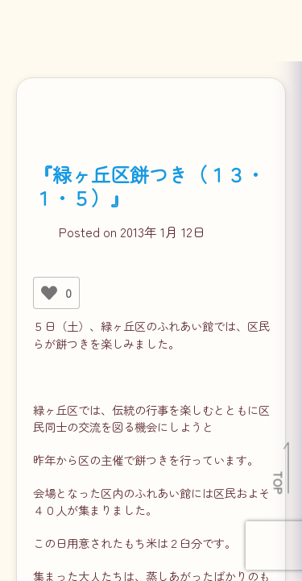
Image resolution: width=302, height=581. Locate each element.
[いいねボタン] (49, 293)
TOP (279, 482)
